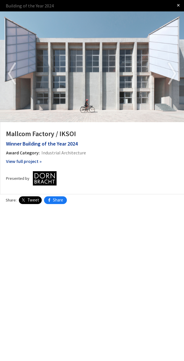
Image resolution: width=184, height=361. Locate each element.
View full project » (24, 161)
